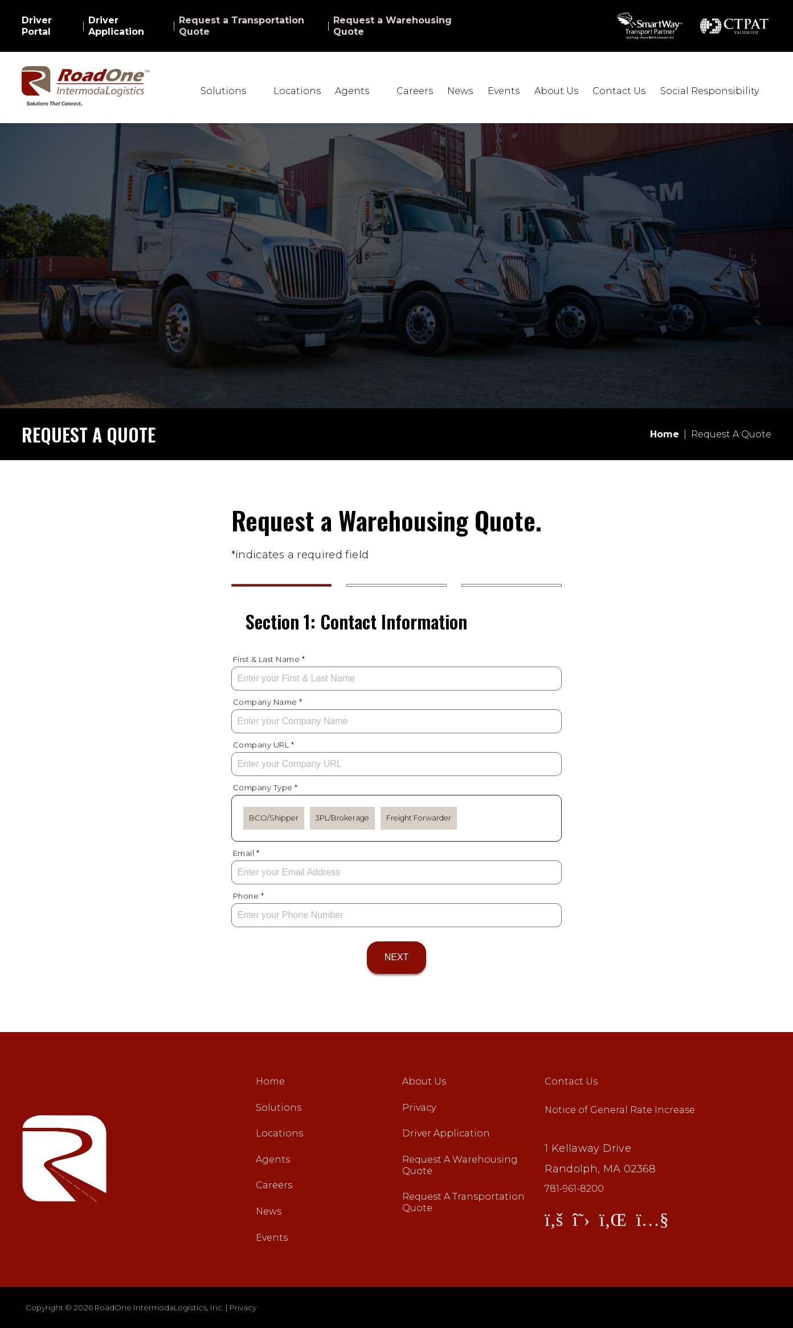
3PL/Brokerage (342, 818)
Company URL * (264, 744)
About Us (556, 91)
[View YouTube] (652, 1219)
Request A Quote (731, 434)
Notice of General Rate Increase (620, 1109)
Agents (273, 1159)
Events (504, 91)
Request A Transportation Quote (463, 1202)
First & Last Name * (269, 659)
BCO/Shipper (274, 818)
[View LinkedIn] (613, 1219)
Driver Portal (37, 26)
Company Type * (265, 787)
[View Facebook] (554, 1219)
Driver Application (116, 26)
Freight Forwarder (418, 818)
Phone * (248, 895)
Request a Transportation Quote (241, 26)
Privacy (419, 1107)
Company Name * (268, 701)
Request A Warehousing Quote (460, 1165)
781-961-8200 (574, 1188)
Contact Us (618, 91)
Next (397, 957)
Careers (414, 91)
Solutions (278, 1107)
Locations (297, 91)
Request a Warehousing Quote (392, 26)
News (460, 91)
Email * (246, 853)
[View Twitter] (581, 1219)
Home (270, 1081)
